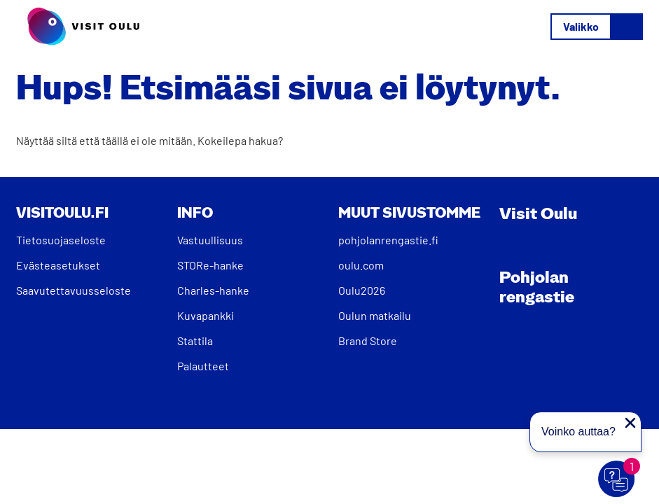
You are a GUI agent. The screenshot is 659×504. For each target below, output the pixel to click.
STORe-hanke (210, 265)
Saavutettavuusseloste (73, 290)
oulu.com (361, 265)
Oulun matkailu (374, 315)
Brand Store (367, 340)
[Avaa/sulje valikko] (596, 26)
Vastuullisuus (210, 239)
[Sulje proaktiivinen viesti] (630, 423)
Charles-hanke (213, 290)
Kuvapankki (205, 315)
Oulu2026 (361, 290)
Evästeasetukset (58, 265)
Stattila (195, 340)
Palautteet (203, 365)
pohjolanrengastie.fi (388, 239)
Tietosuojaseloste (61, 239)
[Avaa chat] (616, 479)
